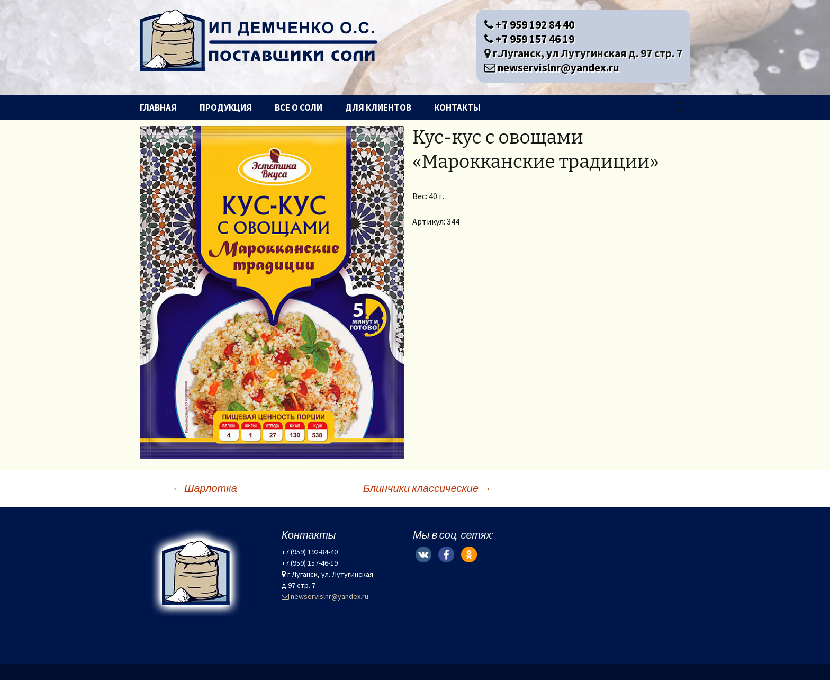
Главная (158, 107)
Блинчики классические (427, 488)
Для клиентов (378, 107)
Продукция (226, 107)
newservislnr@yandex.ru (551, 67)
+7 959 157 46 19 (529, 39)
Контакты (457, 107)
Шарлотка (204, 488)
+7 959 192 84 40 (529, 24)
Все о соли (298, 107)
